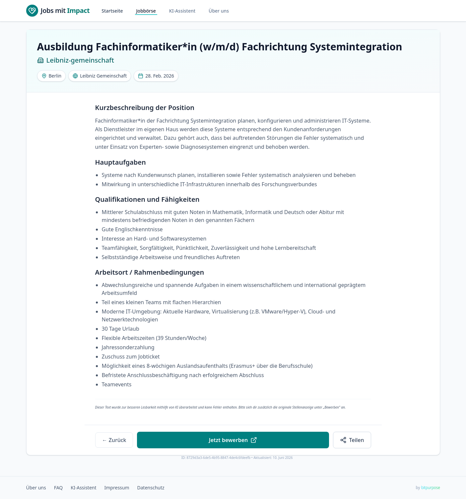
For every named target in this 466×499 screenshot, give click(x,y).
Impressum (116, 487)
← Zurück (114, 440)
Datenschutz (151, 487)
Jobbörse (146, 11)
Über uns (219, 11)
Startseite (112, 11)
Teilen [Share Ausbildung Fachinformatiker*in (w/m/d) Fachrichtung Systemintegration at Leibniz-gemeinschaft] (352, 440)
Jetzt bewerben (233, 440)
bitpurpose (430, 487)
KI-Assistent (182, 11)
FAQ (58, 487)
